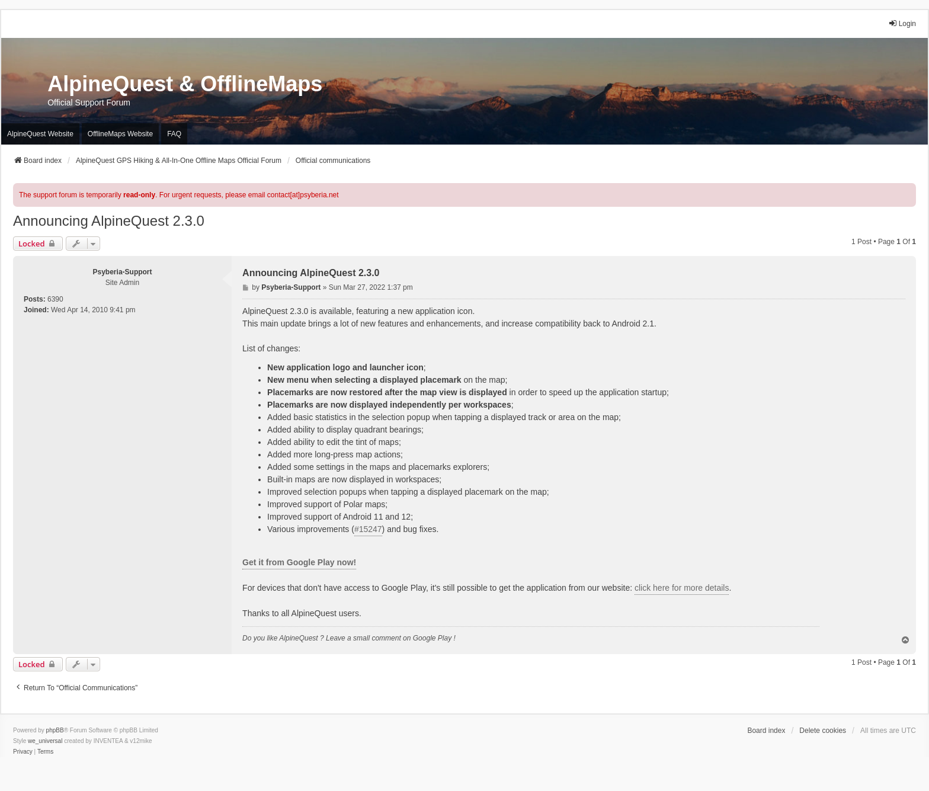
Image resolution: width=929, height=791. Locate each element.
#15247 (368, 529)
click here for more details (682, 588)
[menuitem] (23, 752)
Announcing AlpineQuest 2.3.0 (108, 221)
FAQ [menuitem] (174, 134)
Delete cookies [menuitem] (822, 730)
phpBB (55, 730)
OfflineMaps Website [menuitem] (120, 134)
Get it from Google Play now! (299, 562)
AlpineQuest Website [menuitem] (40, 134)
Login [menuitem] (902, 23)
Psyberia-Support (122, 272)
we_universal (45, 741)
